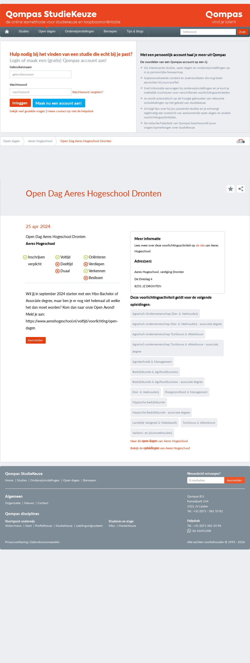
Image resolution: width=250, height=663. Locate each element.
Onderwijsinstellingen (79, 31)
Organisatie (12, 503)
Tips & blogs (135, 31)
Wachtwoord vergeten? (87, 92)
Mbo (112, 526)
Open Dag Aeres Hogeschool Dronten (85, 141)
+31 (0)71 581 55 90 (207, 526)
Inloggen (20, 103)
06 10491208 (199, 531)
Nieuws (29, 503)
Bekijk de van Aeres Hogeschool (160, 448)
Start (28, 526)
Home (9, 480)
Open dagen (47, 31)
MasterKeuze (127, 526)
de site (200, 245)
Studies (24, 31)
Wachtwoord (18, 84)
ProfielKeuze (43, 526)
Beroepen (110, 31)
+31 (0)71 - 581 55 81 (208, 511)
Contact (43, 503)
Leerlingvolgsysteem (89, 526)
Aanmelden (35, 340)
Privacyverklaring (16, 542)
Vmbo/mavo (13, 526)
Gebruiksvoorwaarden (45, 542)
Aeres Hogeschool (40, 141)
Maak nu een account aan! (58, 103)
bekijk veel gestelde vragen (27, 111)
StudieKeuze (64, 526)
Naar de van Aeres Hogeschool (159, 441)
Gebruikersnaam (21, 67)
